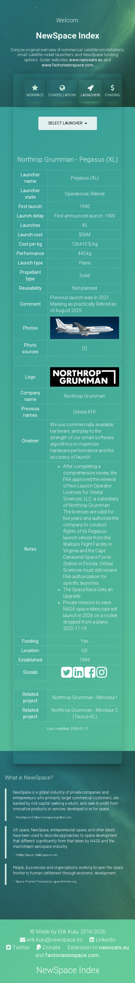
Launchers (90, 90)
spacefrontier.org (64, 881)
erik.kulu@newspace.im (51, 939)
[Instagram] (101, 675)
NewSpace (35, 90)
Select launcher (67, 123)
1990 (84, 206)
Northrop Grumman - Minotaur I (84, 697)
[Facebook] (90, 675)
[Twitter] (66, 675)
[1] (84, 348)
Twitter (18, 947)
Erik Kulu (68, 931)
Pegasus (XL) (85, 178)
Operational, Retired (84, 193)
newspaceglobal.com (56, 817)
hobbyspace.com (46, 855)
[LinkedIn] (78, 675)
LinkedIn (102, 939)
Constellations (62, 90)
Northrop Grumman (84, 396)
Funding (112, 90)
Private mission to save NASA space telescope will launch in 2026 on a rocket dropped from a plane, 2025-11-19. (90, 615)
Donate (48, 947)
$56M (84, 234)
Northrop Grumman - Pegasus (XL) (67, 159)
